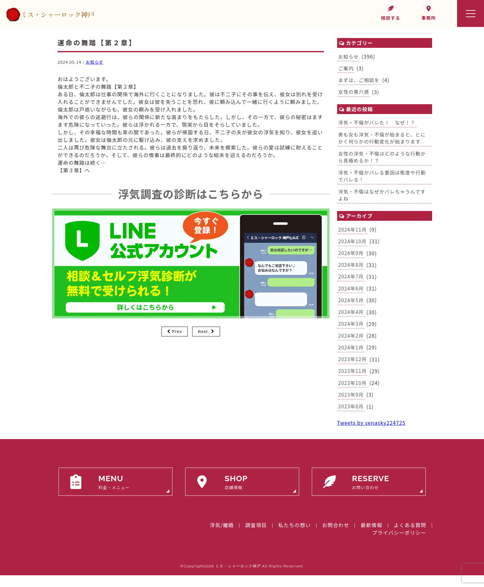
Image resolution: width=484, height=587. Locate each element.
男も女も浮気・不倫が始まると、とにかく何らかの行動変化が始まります (384, 140)
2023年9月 (351, 405)
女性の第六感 (354, 93)
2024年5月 (351, 308)
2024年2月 (351, 344)
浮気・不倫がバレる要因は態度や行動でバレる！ (384, 180)
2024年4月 (351, 320)
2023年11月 (353, 381)
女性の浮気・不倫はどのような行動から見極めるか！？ (384, 160)
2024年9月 (351, 259)
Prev (177, 331)
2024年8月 (351, 271)
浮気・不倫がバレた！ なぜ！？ (379, 124)
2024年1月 (351, 356)
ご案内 (346, 69)
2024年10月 (353, 247)
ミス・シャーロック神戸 (238, 578)
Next (203, 331)
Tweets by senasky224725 (371, 434)
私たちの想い (294, 536)
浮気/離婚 (222, 536)
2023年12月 (353, 369)
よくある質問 (410, 536)
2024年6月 (351, 296)
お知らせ (94, 62)
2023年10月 (353, 393)
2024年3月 (351, 332)
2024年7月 (351, 283)
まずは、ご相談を (360, 81)
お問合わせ (335, 536)
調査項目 (256, 536)
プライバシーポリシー (399, 544)
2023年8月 (351, 418)
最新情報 (371, 536)
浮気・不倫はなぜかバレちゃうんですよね (384, 199)
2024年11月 (353, 235)
